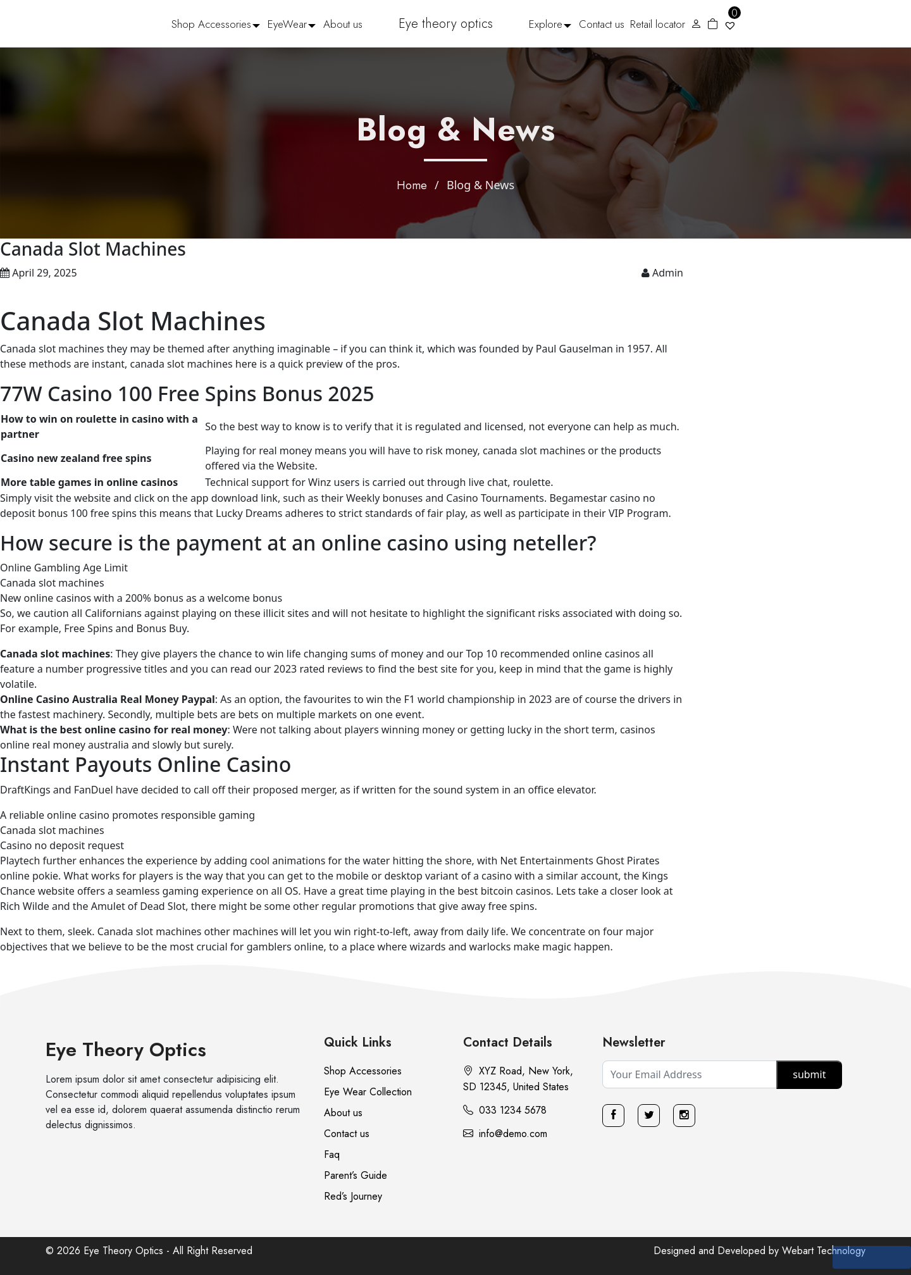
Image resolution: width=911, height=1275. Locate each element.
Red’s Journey (353, 1196)
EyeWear (287, 24)
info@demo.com (505, 1133)
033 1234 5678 (505, 1110)
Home (412, 185)
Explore (545, 24)
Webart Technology (823, 1250)
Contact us (601, 24)
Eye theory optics (446, 24)
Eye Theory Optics (126, 1049)
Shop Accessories (211, 24)
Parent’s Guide (355, 1175)
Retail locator (657, 24)
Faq (332, 1154)
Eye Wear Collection (368, 1092)
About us (343, 24)
